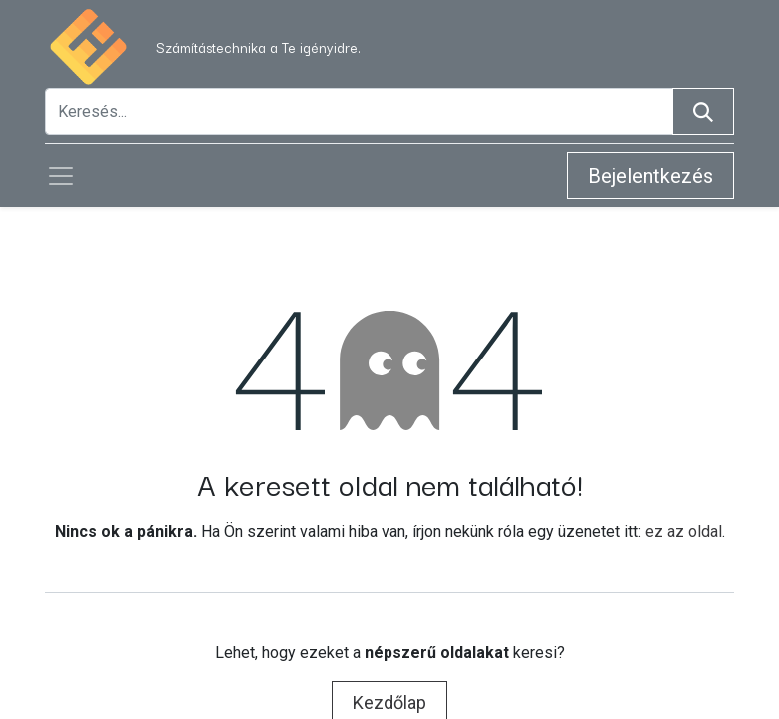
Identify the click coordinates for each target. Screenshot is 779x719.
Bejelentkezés (650, 176)
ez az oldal (683, 531)
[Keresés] (703, 111)
